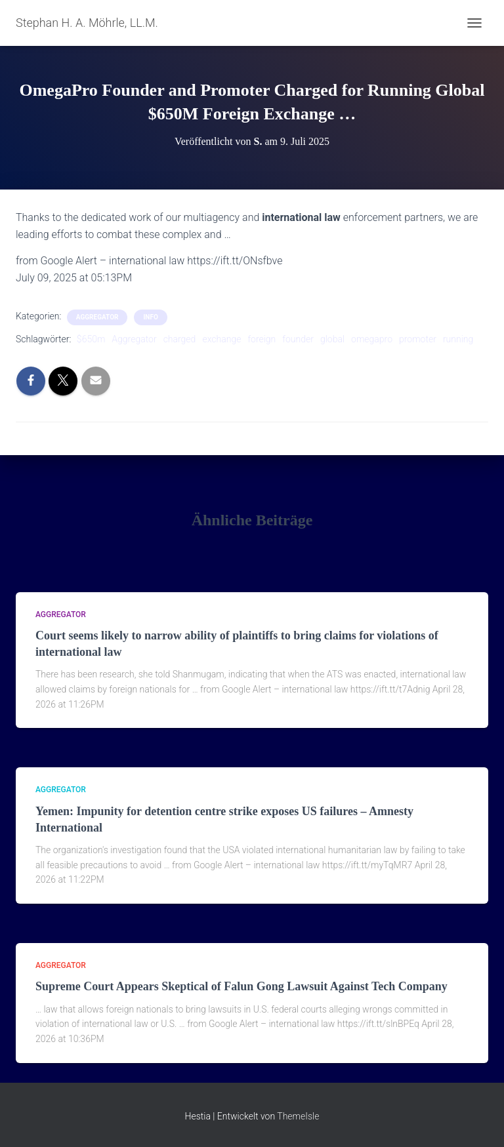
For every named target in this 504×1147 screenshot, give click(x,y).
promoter (417, 339)
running (458, 339)
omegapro (371, 339)
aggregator (97, 317)
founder (298, 339)
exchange (221, 339)
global (332, 339)
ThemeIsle (298, 1116)
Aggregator (134, 339)
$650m (91, 339)
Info (150, 317)
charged (179, 339)
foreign (261, 339)
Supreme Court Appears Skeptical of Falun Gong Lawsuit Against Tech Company (241, 986)
